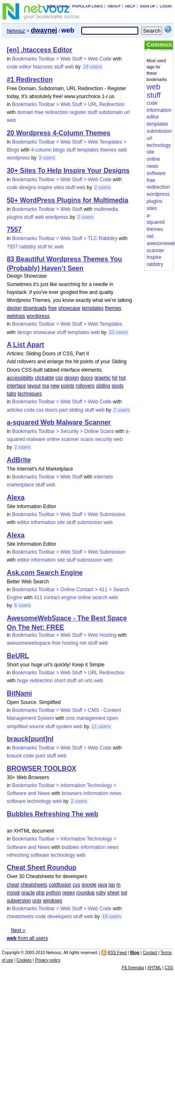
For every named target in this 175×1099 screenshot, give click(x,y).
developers (60, 916)
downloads (35, 308)
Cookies (24, 960)
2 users (102, 187)
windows (52, 901)
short (59, 681)
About (114, 6)
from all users (27, 938)
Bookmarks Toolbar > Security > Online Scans (63, 431)
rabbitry (27, 247)
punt (40, 756)
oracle (28, 893)
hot (122, 378)
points (67, 386)
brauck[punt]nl (30, 738)
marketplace (20, 485)
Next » (18, 930)
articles (14, 410)
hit (115, 378)
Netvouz (16, 31)
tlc (50, 247)
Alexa (16, 497)
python (53, 893)
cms (70, 718)
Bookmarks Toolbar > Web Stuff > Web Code (62, 59)
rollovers (85, 386)
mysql (13, 893)
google (89, 885)
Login (166, 6)
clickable (44, 378)
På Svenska (133, 967)
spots (118, 386)
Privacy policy (47, 960)
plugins (14, 217)
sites (59, 187)
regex (68, 893)
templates (88, 150)
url (127, 112)
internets (103, 477)
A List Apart (25, 344)
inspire (45, 187)
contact (52, 597)
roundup (85, 893)
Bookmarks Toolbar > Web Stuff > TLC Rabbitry (65, 238)
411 (38, 597)
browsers (72, 793)
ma (45, 386)
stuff (58, 67)
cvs (76, 885)
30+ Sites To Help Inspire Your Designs (68, 170)
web (69, 67)
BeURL (18, 655)
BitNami (19, 693)
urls (88, 681)
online (53, 439)
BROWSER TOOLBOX (41, 768)
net (83, 643)
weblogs (16, 316)
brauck (14, 756)
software (16, 801)
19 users (111, 916)
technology (39, 801)
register (78, 112)
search (100, 597)
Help (130, 6)
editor (25, 67)
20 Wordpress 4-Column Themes (58, 133)
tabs (11, 394)
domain (25, 112)
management (90, 718)
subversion (19, 901)
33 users (118, 332)
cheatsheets (34, 885)
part (63, 410)
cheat (13, 885)
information (43, 522)
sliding (103, 386)
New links (57, 6)
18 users (92, 67)
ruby (100, 893)
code (12, 67)
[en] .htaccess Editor (39, 49)
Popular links (87, 6)
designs (27, 187)
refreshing (18, 855)
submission (89, 522)
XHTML (155, 967)
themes (108, 150)
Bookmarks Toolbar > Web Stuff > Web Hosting (64, 635)
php (40, 893)
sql (124, 893)
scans (86, 439)
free (39, 112)
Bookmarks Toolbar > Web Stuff (47, 209)
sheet (113, 893)
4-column (41, 150)
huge (22, 681)
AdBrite (19, 459)
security (103, 439)
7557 (14, 229)
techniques (30, 394)
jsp (111, 885)
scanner (70, 439)
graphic (102, 378)
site (61, 522)
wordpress (18, 158)
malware (35, 439)
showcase (69, 308)
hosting (70, 643)
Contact (150, 952)
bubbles (70, 847)
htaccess (42, 67)
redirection (56, 112)
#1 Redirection (29, 79)
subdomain (110, 112)
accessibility (20, 378)
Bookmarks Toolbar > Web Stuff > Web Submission (68, 514)
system (64, 726)
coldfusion (60, 885)
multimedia (106, 209)
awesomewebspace (28, 643)
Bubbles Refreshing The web (52, 814)
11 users (100, 726)
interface (16, 386)
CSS (169, 967)
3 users (47, 158)
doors (86, 378)
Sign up (147, 6)
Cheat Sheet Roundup (41, 867)
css (59, 378)
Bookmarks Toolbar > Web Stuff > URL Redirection (68, 104)
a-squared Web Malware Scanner (59, 422)
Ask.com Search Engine (44, 572)
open (112, 718)
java (102, 885)
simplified (17, 726)
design (14, 308)
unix (37, 901)
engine (68, 597)
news (115, 793)
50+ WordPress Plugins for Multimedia (67, 200)
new (55, 386)
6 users (22, 605)
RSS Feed (117, 952)
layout (34, 386)
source (36, 726)
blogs (59, 150)
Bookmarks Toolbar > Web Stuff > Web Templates (67, 324)
